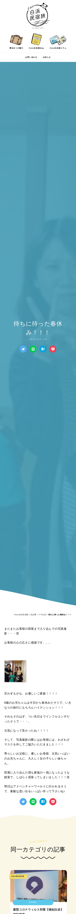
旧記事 (33, 615)
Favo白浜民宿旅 (21, 615)
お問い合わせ (31, 57)
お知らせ (47, 57)
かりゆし (33, 902)
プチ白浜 (42, 615)
